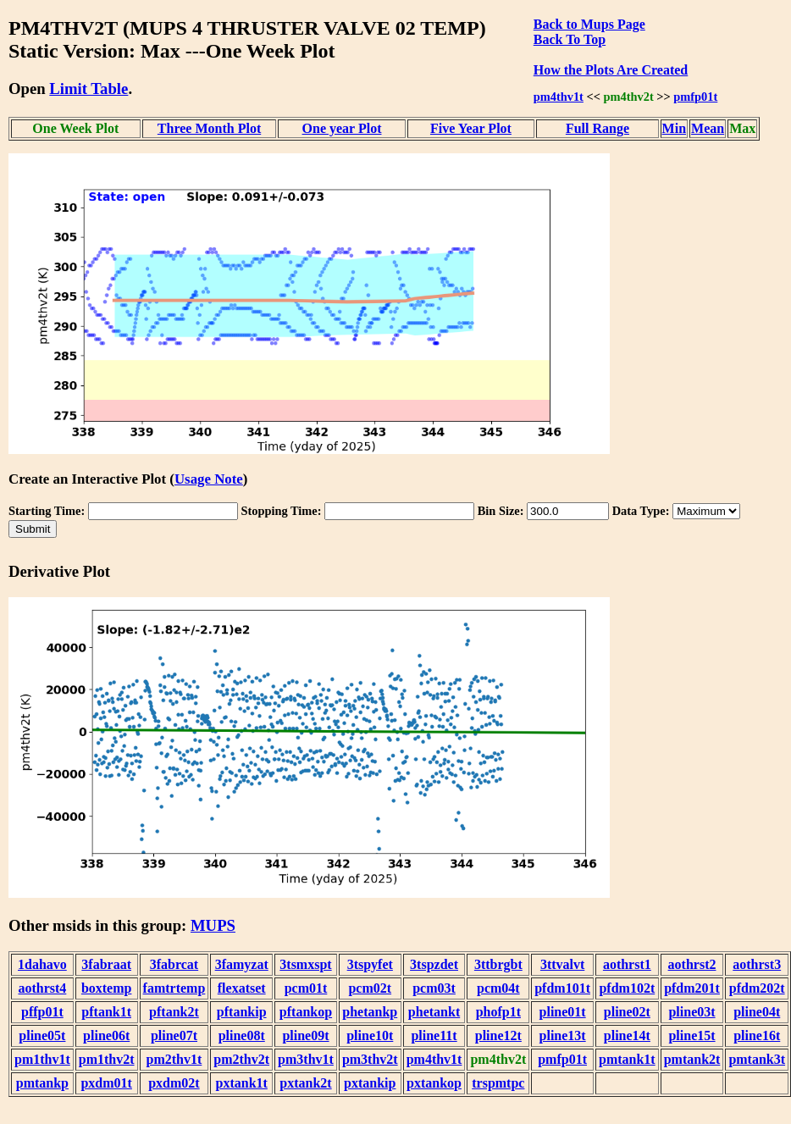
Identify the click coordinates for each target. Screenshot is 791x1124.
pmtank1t (627, 1059)
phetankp (369, 1012)
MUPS (213, 925)
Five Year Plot (471, 128)
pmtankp (42, 1083)
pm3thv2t (370, 1059)
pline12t (498, 1035)
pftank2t (174, 1012)
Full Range (597, 128)
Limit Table (88, 88)
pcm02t (369, 988)
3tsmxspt (305, 964)
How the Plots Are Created (611, 70)
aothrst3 (757, 964)
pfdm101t (562, 988)
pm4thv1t (559, 96)
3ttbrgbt (498, 964)
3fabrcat (174, 964)
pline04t (756, 1012)
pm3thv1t (306, 1059)
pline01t (562, 1012)
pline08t (241, 1035)
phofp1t (498, 1012)
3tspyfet (370, 964)
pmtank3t (756, 1059)
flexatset (242, 988)
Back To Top (570, 39)
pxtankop (434, 1083)
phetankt (434, 1012)
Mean (707, 128)
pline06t (106, 1035)
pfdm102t (627, 988)
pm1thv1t (42, 1059)
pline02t (627, 1012)
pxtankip (370, 1083)
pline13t (562, 1035)
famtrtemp (174, 988)
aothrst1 (627, 964)
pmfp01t (695, 96)
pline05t (42, 1035)
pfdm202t (757, 988)
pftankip (242, 1012)
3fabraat (106, 964)
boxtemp (106, 988)
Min (674, 128)
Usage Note (208, 479)
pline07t (174, 1035)
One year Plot (342, 128)
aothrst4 (42, 988)
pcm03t (434, 988)
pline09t (305, 1035)
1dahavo (42, 964)
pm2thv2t (241, 1059)
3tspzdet (434, 964)
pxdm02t (173, 1083)
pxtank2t (305, 1083)
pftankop (305, 1012)
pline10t (369, 1035)
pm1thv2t (107, 1059)
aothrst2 (692, 964)
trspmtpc (498, 1083)
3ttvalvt (562, 964)
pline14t (627, 1035)
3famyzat (241, 964)
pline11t (433, 1035)
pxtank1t (242, 1083)
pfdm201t (692, 988)
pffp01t (42, 1012)
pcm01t (306, 988)
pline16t (756, 1035)
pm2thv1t (174, 1059)
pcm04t (498, 988)
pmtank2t (692, 1059)
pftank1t (106, 1012)
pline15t (691, 1035)
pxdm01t (105, 1083)
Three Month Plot (209, 128)
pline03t (691, 1012)
